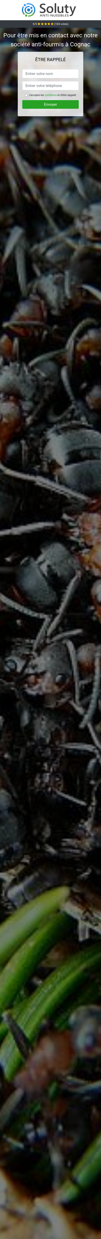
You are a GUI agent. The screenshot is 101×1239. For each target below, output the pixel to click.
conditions (51, 95)
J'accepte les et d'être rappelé (52, 95)
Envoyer (50, 104)
